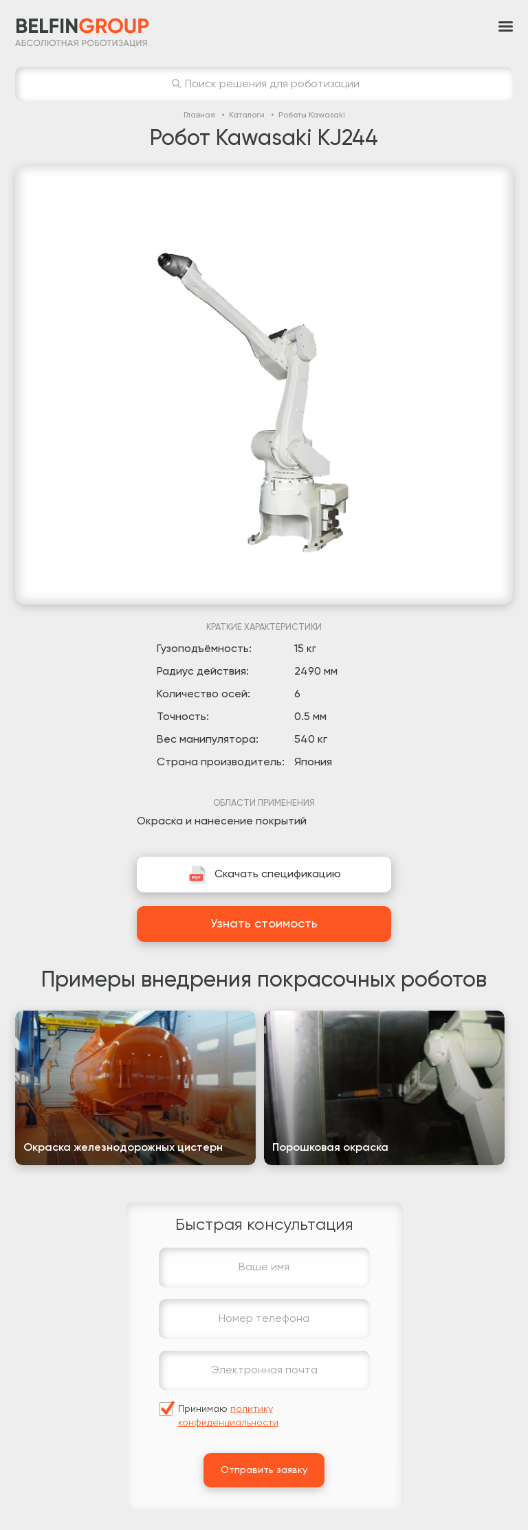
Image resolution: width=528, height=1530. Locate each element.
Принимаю (228, 1416)
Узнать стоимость (264, 924)
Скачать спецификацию (277, 874)
